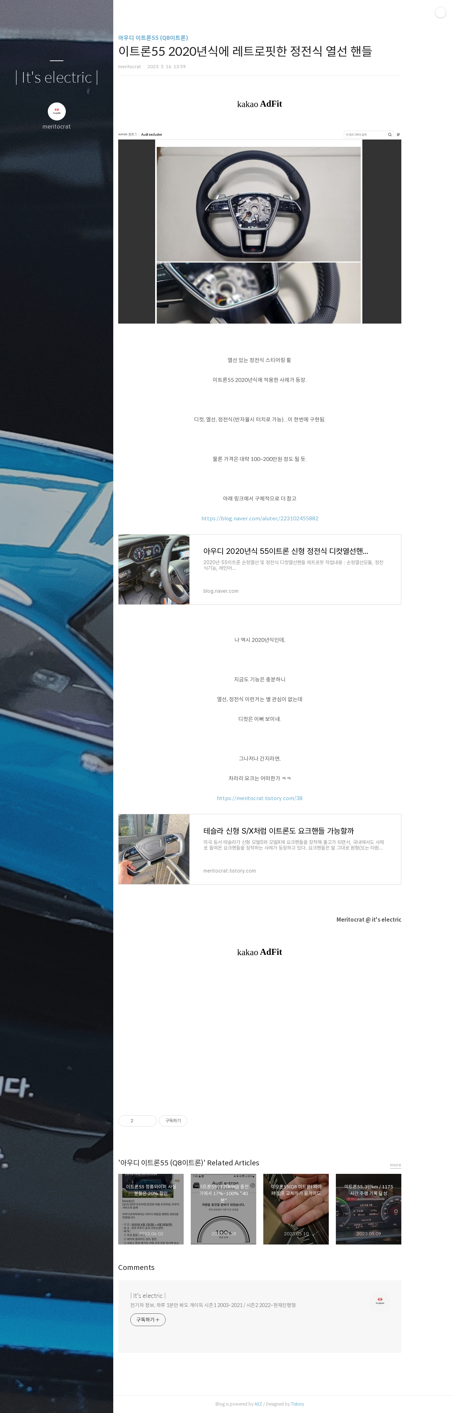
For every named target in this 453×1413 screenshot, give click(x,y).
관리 (98, 1398)
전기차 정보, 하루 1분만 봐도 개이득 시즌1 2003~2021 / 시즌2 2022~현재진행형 (232, 1305)
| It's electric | (57, 78)
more (414, 1165)
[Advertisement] (278, 1035)
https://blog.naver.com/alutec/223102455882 (278, 518)
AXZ (277, 1404)
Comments (155, 1267)
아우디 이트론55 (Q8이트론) (172, 38)
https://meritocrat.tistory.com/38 (278, 798)
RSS (70, 1398)
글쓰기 (14, 1398)
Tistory (316, 1404)
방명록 (42, 1398)
